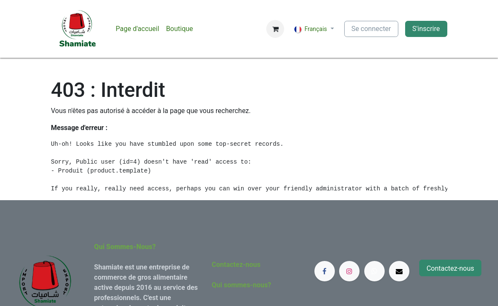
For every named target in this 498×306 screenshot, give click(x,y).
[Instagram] (349, 271)
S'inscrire (426, 29)
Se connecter (371, 29)
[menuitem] (137, 28)
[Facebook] (324, 271)
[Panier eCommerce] (275, 29)
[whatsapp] (374, 271)
